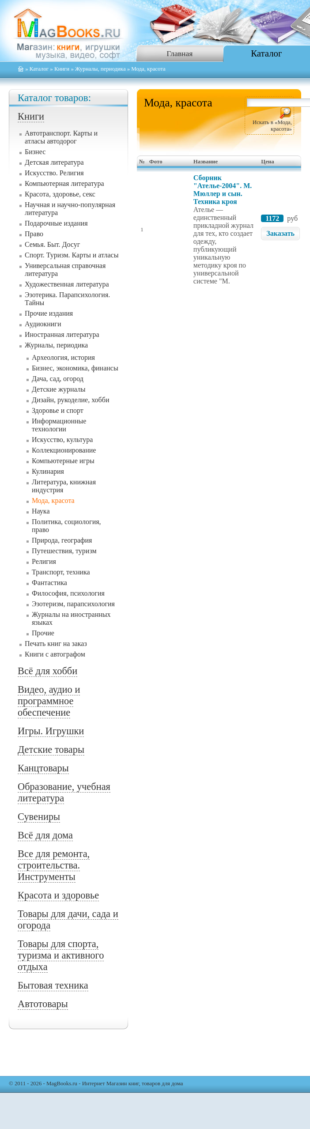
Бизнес (35, 151)
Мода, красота (53, 500)
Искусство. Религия (54, 173)
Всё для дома (45, 835)
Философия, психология (68, 593)
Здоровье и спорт (57, 410)
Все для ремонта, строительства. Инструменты (54, 865)
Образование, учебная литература (64, 792)
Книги (61, 69)
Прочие (43, 633)
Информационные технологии (59, 425)
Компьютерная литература (64, 183)
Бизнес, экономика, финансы (75, 368)
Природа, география (62, 540)
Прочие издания (49, 313)
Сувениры (39, 816)
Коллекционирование (64, 450)
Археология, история (63, 357)
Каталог (266, 53)
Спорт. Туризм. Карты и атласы (71, 255)
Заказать (280, 233)
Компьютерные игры (63, 460)
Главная (179, 53)
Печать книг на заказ (56, 643)
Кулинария (48, 471)
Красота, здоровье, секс (60, 194)
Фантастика (49, 582)
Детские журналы (59, 389)
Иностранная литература (62, 334)
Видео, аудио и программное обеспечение (49, 701)
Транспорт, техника (61, 572)
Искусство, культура (62, 439)
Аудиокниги (43, 324)
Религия (44, 561)
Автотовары (43, 1003)
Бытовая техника (53, 985)
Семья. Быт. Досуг (52, 244)
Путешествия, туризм (64, 551)
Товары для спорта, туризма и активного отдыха (61, 955)
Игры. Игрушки (51, 730)
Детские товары (51, 749)
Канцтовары (43, 768)
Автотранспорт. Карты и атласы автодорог (61, 137)
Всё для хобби (47, 670)
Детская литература (54, 162)
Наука (40, 511)
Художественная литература (67, 284)
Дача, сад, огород (57, 378)
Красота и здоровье (58, 895)
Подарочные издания (56, 223)
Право (34, 234)
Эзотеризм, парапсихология (73, 604)
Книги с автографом (55, 654)
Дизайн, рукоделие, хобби (70, 400)
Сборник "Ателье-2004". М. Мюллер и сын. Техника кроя (222, 189)
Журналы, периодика (100, 69)
